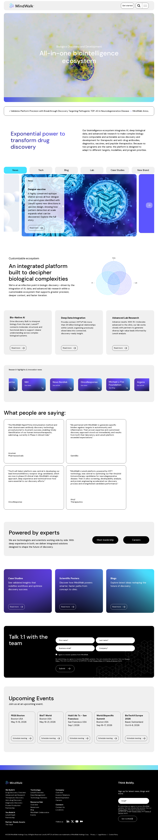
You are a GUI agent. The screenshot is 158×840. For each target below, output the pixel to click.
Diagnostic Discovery (13, 803)
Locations (60, 810)
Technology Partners (39, 798)
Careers (59, 800)
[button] (144, 6)
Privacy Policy (98, 661)
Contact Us (60, 807)
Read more (34, 228)
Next (149, 205)
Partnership (10, 808)
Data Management (38, 795)
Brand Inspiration (62, 798)
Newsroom (35, 807)
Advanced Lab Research (15, 795)
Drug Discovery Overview (15, 792)
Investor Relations (63, 795)
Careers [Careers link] (136, 539)
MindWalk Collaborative (40, 812)
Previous (8, 205)
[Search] (139, 6)
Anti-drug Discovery (13, 800)
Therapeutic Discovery (14, 798)
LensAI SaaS (10, 815)
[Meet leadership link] (105, 540)
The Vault (9, 824)
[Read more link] (16, 607)
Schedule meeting (20, 738)
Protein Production (13, 805)
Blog (32, 810)
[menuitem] (94, 834)
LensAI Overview (37, 792)
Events (33, 815)
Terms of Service (112, 661)
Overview (34, 805)
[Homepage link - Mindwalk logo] (14, 783)
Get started (127, 5)
